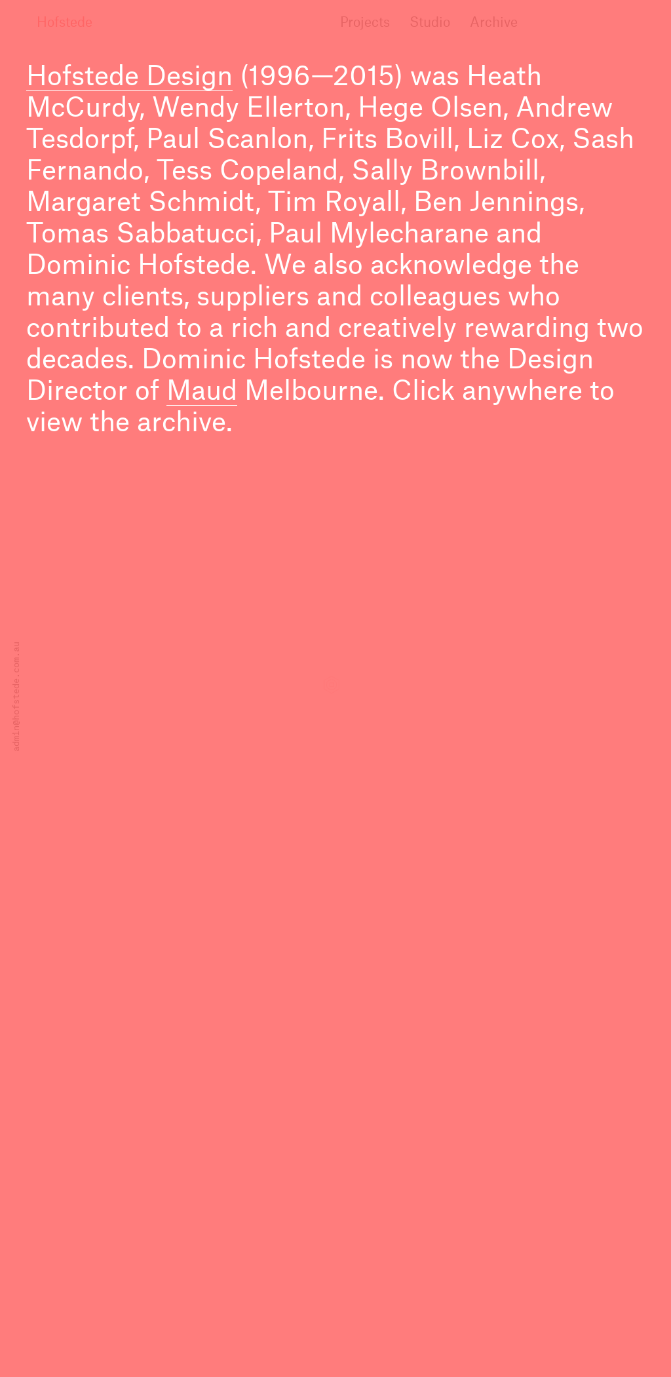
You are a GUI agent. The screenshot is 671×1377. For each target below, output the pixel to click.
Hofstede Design (129, 77)
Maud (201, 392)
